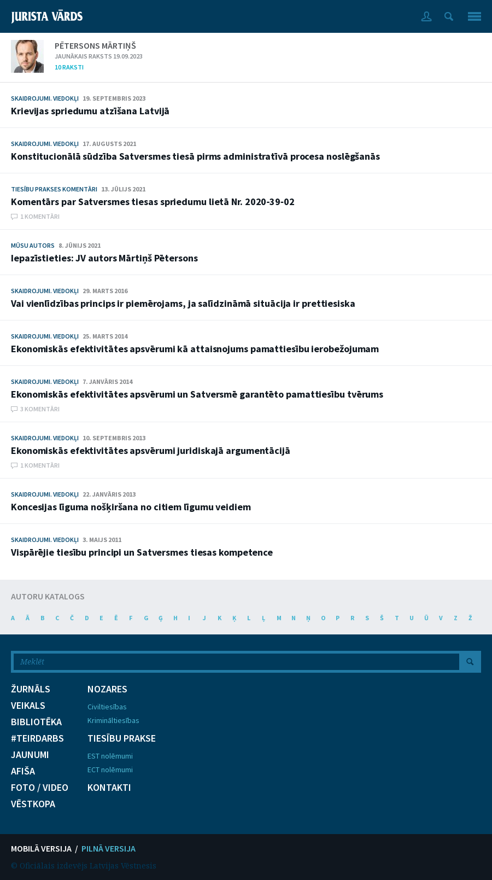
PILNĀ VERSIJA (108, 848)
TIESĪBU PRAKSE (121, 738)
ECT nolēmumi (110, 769)
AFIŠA (23, 771)
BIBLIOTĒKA (36, 721)
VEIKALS (28, 705)
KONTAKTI (109, 787)
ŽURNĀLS (30, 689)
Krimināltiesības (113, 720)
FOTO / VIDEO (39, 787)
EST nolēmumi (110, 756)
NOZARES (107, 689)
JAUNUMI (30, 754)
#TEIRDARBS (37, 738)
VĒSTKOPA (33, 804)
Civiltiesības (107, 707)
